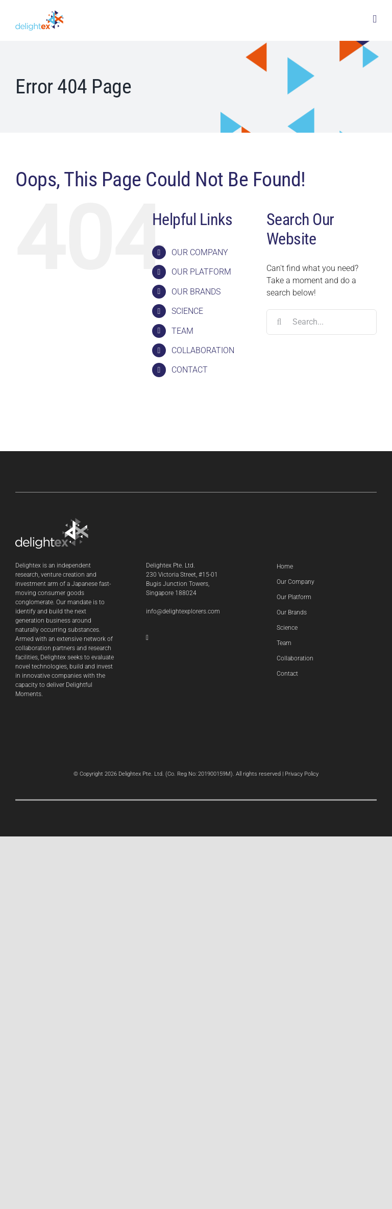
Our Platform (294, 597)
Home (285, 566)
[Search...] (321, 322)
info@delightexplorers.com (183, 611)
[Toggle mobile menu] (375, 19)
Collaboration (295, 658)
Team (284, 643)
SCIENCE (187, 311)
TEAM (182, 331)
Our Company (295, 581)
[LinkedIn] (147, 637)
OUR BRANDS (196, 292)
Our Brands (292, 612)
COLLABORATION (203, 350)
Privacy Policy (301, 774)
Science (287, 627)
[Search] (279, 322)
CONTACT (190, 370)
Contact (287, 673)
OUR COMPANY (200, 252)
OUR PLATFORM (201, 272)
